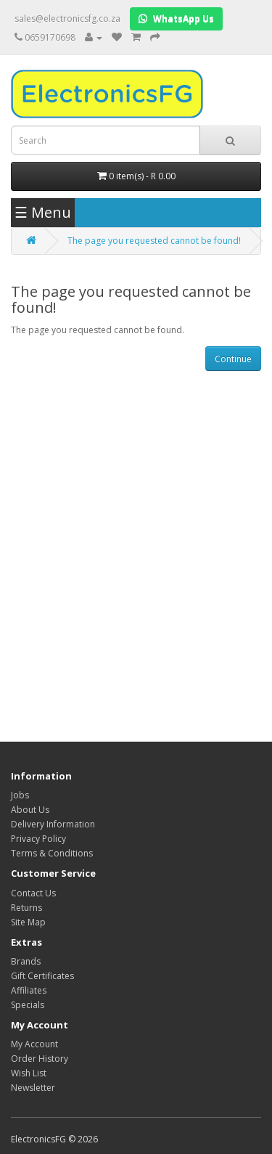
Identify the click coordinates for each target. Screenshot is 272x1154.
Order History (39, 1058)
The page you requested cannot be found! (154, 240)
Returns (26, 907)
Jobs (20, 795)
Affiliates (28, 990)
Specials (27, 1005)
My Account (34, 1044)
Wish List (28, 1073)
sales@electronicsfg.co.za (67, 18)
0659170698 (50, 37)
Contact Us (33, 893)
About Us (30, 809)
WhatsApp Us (176, 18)
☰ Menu (43, 212)
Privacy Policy (38, 838)
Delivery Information (53, 824)
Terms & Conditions (52, 853)
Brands (26, 961)
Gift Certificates (42, 976)
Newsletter (33, 1087)
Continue (233, 359)
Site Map (28, 922)
